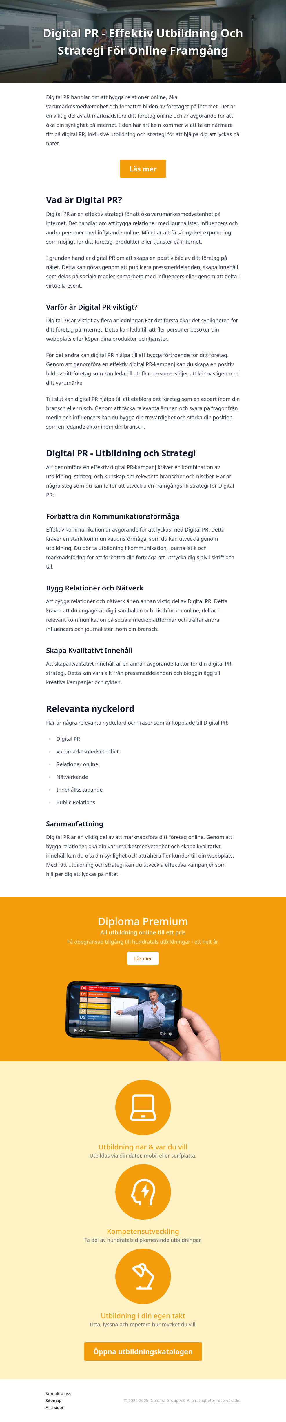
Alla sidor (55, 1407)
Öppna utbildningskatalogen (143, 1351)
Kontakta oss (58, 1393)
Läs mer (143, 168)
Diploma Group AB (167, 1400)
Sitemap (54, 1400)
